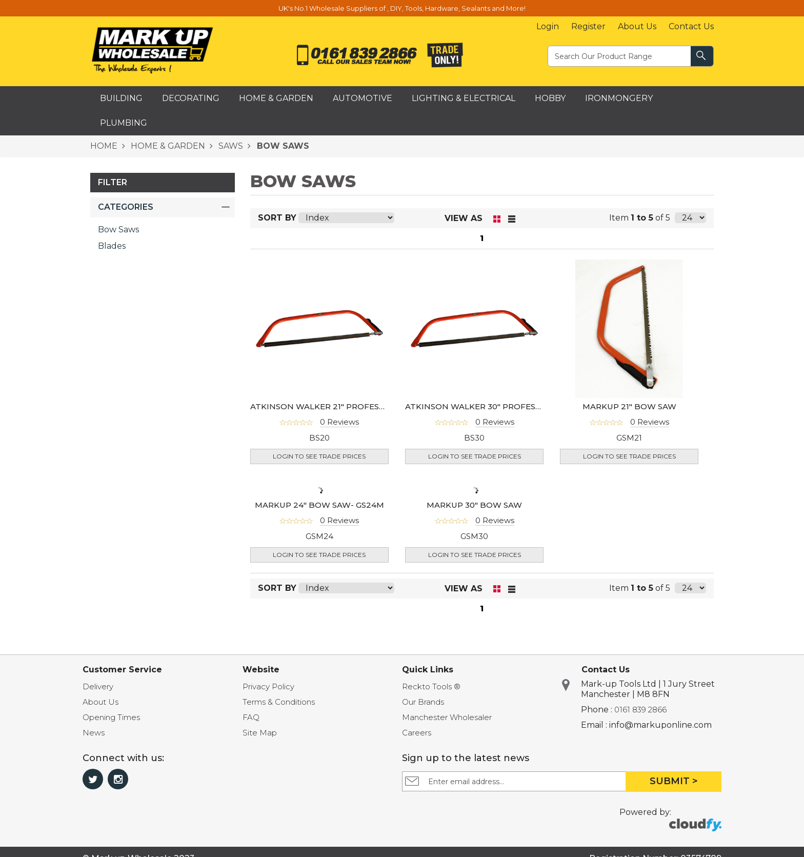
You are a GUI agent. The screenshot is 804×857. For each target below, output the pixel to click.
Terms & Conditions (279, 702)
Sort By (277, 218)
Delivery (98, 686)
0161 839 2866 (640, 709)
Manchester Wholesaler (447, 717)
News (94, 733)
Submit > (674, 781)
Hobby (550, 98)
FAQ (251, 717)
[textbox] (620, 55)
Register (588, 26)
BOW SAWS (281, 146)
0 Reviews (339, 422)
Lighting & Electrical (463, 98)
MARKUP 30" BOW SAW (474, 505)
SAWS (229, 146)
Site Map (260, 733)
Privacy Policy (268, 686)
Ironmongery (619, 98)
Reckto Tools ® (431, 686)
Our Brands (423, 702)
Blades (112, 246)
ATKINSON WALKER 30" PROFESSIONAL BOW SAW (507, 406)
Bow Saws (118, 229)
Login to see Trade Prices (319, 456)
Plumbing (123, 123)
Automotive (362, 98)
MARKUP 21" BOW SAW (629, 406)
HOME (103, 146)
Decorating (190, 98)
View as (464, 218)
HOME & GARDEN (167, 146)
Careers (416, 733)
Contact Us (691, 26)
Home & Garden (276, 98)
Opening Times (111, 717)
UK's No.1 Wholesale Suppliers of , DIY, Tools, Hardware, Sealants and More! (402, 8)
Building (121, 98)
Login (547, 26)
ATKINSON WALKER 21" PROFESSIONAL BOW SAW (352, 406)
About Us (637, 26)
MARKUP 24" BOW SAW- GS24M (319, 505)
